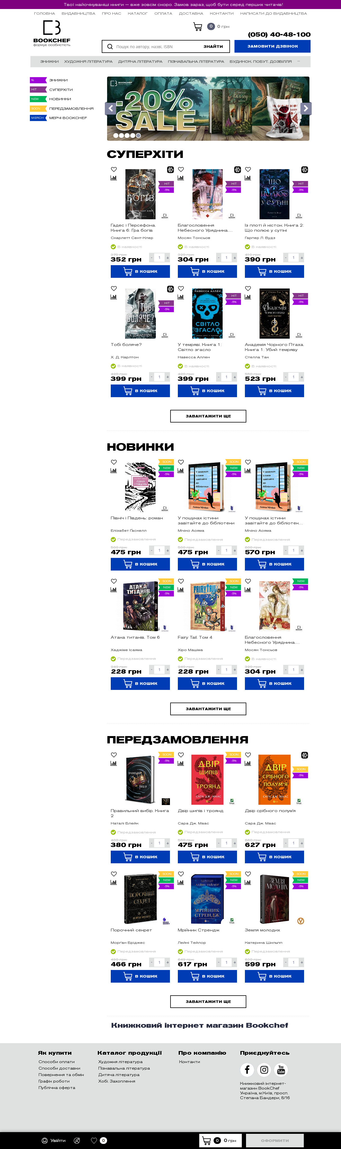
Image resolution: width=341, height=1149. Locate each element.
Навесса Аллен (194, 357)
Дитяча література (140, 61)
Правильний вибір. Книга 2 (140, 813)
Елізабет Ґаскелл (129, 530)
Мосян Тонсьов (194, 238)
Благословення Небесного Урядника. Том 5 (270, 640)
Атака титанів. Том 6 (135, 637)
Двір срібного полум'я (270, 810)
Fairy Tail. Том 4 (195, 637)
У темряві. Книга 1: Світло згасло (200, 347)
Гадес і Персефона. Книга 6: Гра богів (133, 228)
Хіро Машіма (190, 650)
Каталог (138, 13)
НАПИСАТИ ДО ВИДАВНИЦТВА (273, 13)
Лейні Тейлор (192, 942)
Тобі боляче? (126, 344)
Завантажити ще (208, 416)
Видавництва (78, 13)
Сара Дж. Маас (193, 823)
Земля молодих (262, 930)
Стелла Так (257, 357)
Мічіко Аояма (191, 530)
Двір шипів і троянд (200, 810)
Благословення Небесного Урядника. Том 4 (203, 228)
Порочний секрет (131, 930)
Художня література (88, 61)
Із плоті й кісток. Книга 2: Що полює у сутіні (274, 228)
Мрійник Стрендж (199, 930)
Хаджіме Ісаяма (126, 650)
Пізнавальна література (196, 61)
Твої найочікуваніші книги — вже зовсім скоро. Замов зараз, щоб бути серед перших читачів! (173, 4)
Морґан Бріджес (128, 942)
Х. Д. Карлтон (125, 357)
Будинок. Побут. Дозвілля (261, 61)
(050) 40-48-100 (279, 34)
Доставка (191, 13)
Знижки (49, 61)
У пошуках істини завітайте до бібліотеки (206, 520)
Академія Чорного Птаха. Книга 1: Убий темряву (274, 347)
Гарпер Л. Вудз (260, 238)
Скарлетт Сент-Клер (132, 238)
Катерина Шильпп (263, 942)
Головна (44, 13)
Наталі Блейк (124, 823)
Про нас (111, 13)
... (298, 60)
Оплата (163, 13)
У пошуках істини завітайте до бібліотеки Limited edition (273, 520)
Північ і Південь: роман (137, 517)
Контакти (222, 13)
